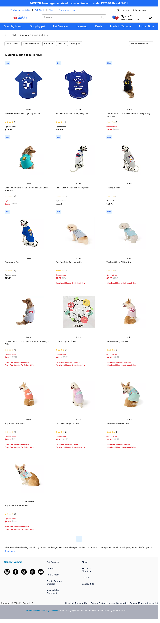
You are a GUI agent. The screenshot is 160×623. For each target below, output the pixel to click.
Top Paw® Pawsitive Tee (117, 423)
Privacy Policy (98, 603)
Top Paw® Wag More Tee (67, 423)
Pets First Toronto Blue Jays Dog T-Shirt (73, 113)
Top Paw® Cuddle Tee (15, 423)
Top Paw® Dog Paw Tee (117, 341)
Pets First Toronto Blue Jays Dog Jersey (22, 113)
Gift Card (39, 10)
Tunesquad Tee (113, 187)
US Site (85, 577)
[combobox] (74, 17)
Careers (51, 568)
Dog (6, 35)
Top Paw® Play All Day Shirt (119, 262)
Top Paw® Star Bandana (16, 505)
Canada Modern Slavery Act (144, 603)
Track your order (67, 10)
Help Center (53, 575)
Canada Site (88, 584)
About (85, 562)
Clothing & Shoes (19, 35)
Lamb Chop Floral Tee (65, 341)
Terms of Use (82, 603)
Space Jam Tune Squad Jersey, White (73, 187)
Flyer (51, 10)
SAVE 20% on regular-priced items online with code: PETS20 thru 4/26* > (78, 3)
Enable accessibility (20, 10)
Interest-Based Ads (118, 603)
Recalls (69, 603)
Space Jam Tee (12, 262)
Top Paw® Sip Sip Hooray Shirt (69, 262)
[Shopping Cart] (153, 19)
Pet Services (53, 562)
